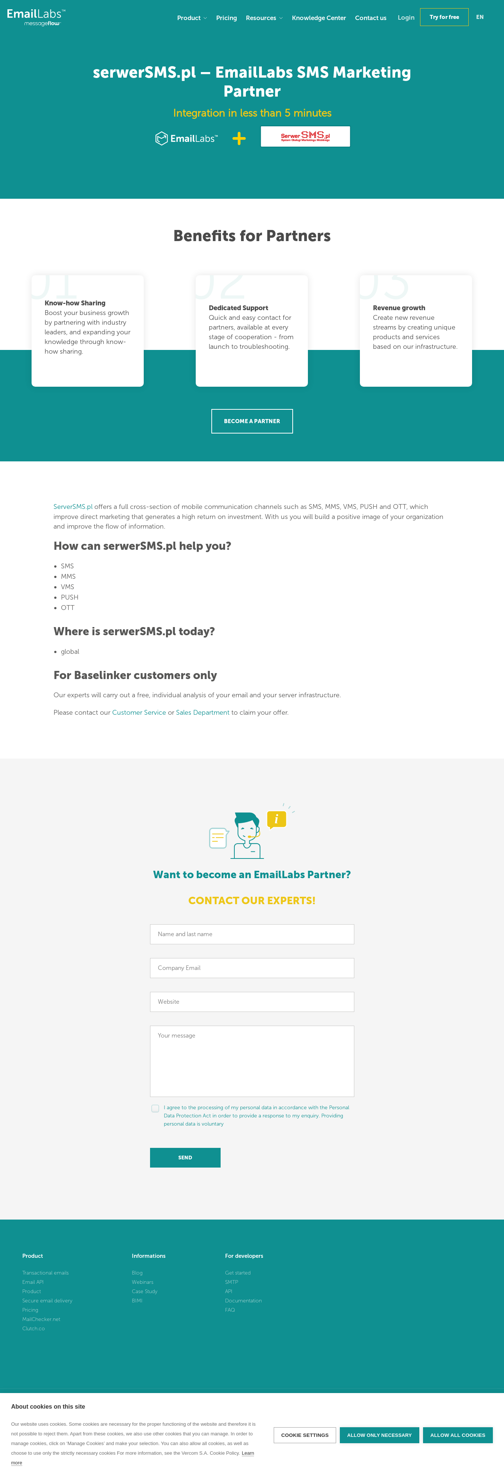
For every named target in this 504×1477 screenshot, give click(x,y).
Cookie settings (305, 1435)
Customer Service (139, 712)
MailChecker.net (41, 1319)
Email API (33, 1282)
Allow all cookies (457, 1435)
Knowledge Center (319, 18)
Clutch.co (33, 1328)
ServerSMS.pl (72, 507)
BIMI (137, 1301)
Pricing (226, 18)
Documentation (243, 1301)
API (229, 1291)
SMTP (231, 1282)
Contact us (371, 18)
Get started (238, 1273)
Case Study (144, 1291)
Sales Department (203, 712)
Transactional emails (45, 1273)
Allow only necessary (379, 1435)
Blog (137, 1273)
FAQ (230, 1310)
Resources (261, 18)
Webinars (142, 1282)
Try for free (444, 17)
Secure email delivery (47, 1301)
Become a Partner (252, 421)
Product (189, 18)
